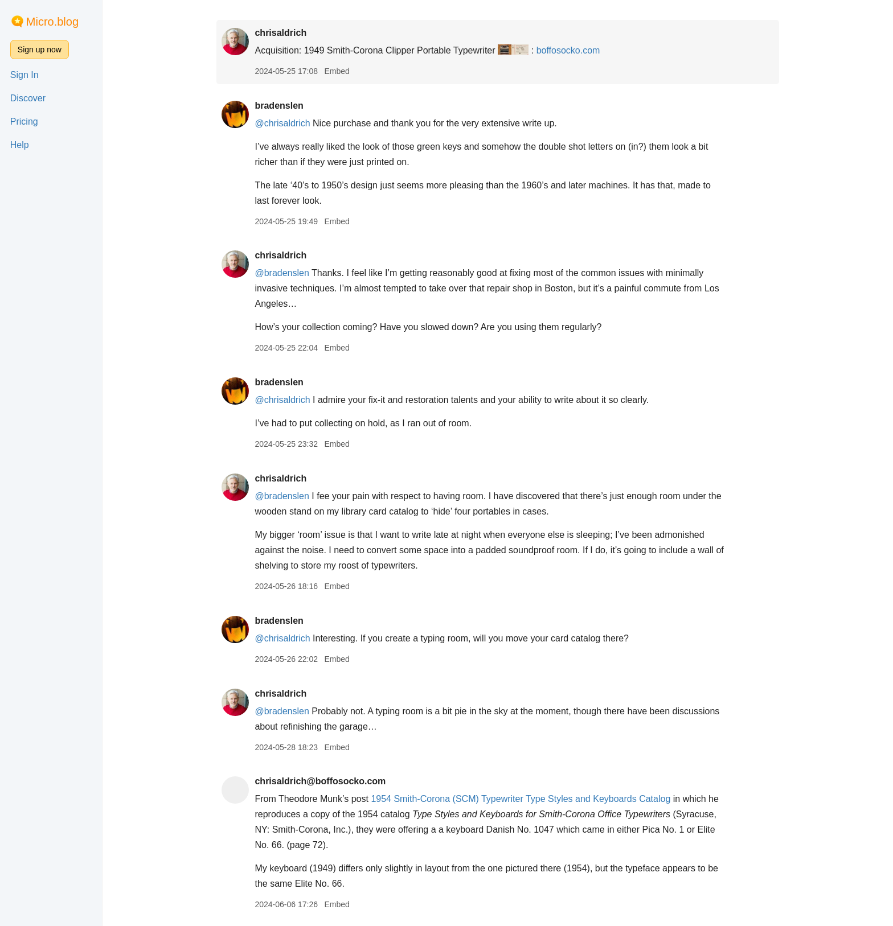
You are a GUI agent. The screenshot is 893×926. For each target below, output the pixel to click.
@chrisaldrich (282, 123)
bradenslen (279, 105)
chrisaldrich (280, 33)
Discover (28, 98)
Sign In (24, 75)
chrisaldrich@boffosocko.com (320, 781)
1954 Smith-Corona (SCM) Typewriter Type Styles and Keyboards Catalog (520, 799)
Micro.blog (52, 21)
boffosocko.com (568, 50)
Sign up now (40, 49)
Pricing (24, 121)
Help (19, 145)
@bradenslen (282, 273)
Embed (336, 71)
